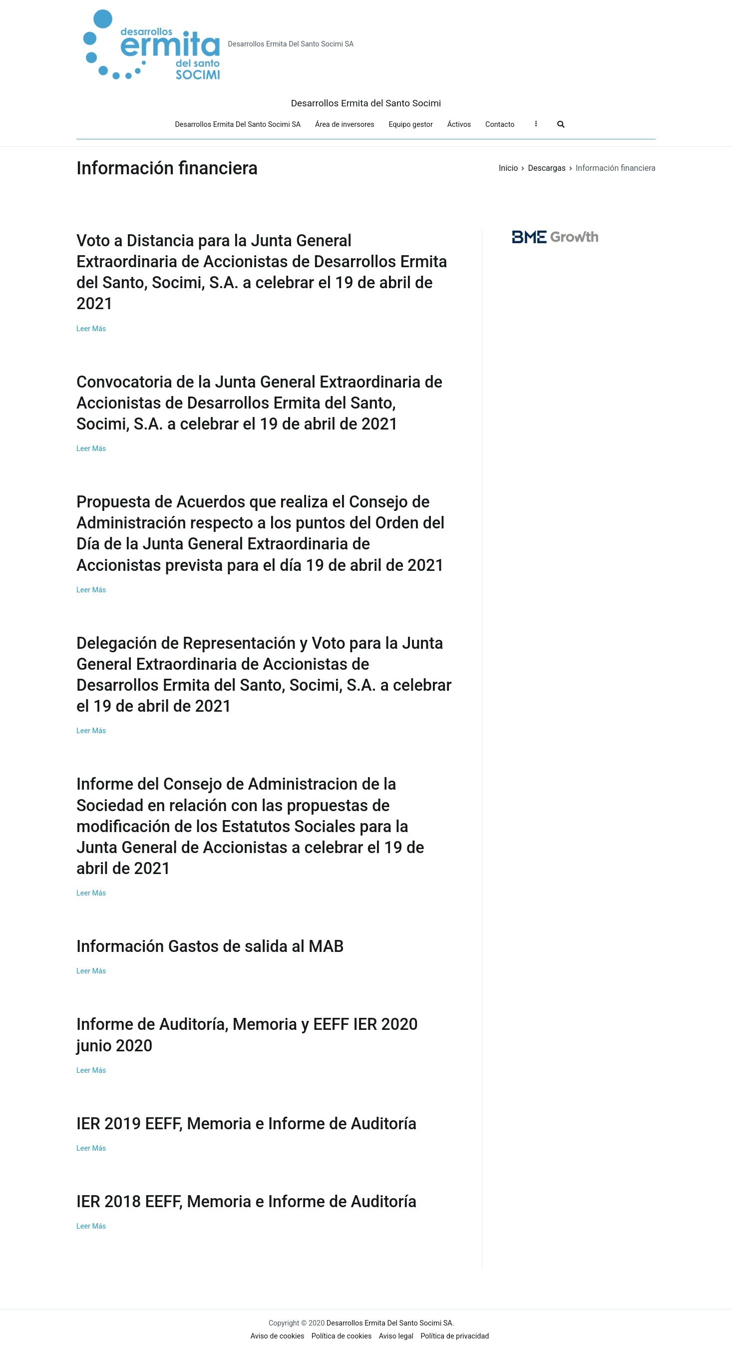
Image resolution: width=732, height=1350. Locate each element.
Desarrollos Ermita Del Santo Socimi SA (238, 124)
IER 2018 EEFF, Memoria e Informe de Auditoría (246, 1201)
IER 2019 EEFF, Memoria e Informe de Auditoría (246, 1123)
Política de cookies (342, 1336)
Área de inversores (344, 124)
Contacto (499, 124)
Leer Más (91, 329)
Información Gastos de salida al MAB (210, 946)
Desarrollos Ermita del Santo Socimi (366, 103)
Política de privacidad (454, 1336)
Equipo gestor (411, 124)
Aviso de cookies (278, 1336)
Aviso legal (396, 1336)
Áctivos (459, 124)
